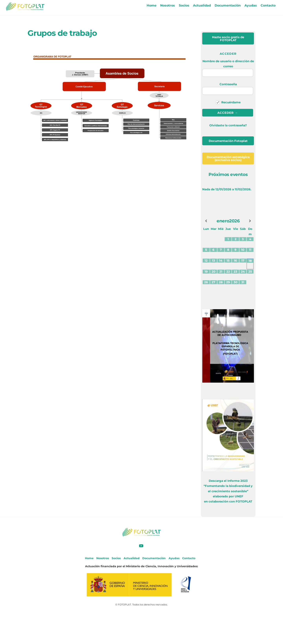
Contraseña (228, 84)
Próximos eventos (228, 174)
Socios (184, 5)
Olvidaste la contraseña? (228, 125)
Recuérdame (228, 102)
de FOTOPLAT (228, 38)
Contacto (268, 5)
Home (151, 5)
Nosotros (167, 5)
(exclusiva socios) (228, 158)
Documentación (228, 5)
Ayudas (250, 5)
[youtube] (141, 545)
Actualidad (202, 5)
